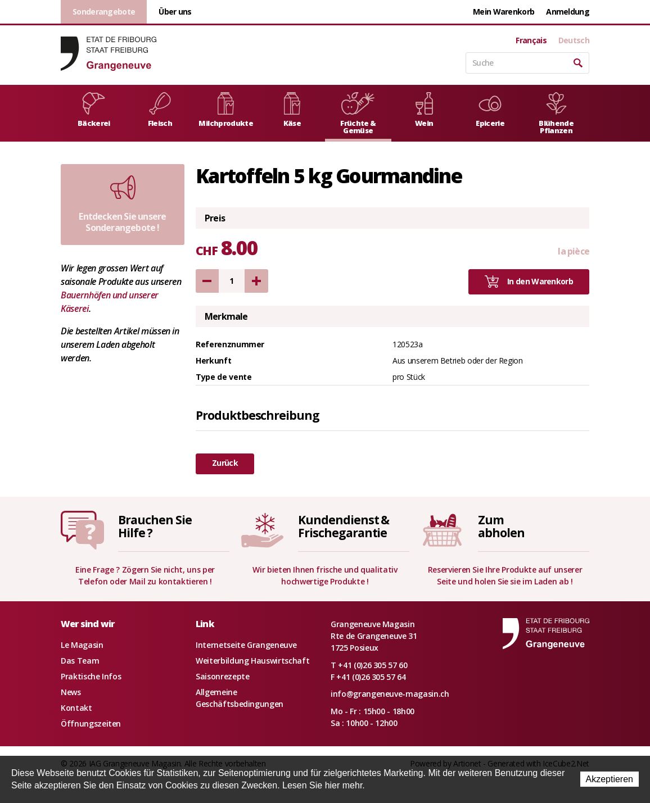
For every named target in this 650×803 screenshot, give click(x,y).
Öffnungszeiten (91, 723)
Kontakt (76, 707)
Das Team (80, 660)
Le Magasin (82, 644)
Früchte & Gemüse (358, 113)
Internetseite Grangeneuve (246, 644)
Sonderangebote (104, 11)
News (71, 692)
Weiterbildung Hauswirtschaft (252, 660)
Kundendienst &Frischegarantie (343, 526)
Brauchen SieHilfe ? (154, 526)
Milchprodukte (225, 110)
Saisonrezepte (222, 676)
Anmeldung (567, 11)
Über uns (175, 11)
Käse (292, 110)
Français (531, 40)
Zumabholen (501, 526)
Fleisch (160, 110)
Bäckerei (93, 110)
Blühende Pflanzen (556, 113)
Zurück (225, 462)
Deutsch (573, 40)
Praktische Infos (91, 676)
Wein (424, 110)
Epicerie (490, 110)
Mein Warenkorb (503, 11)
